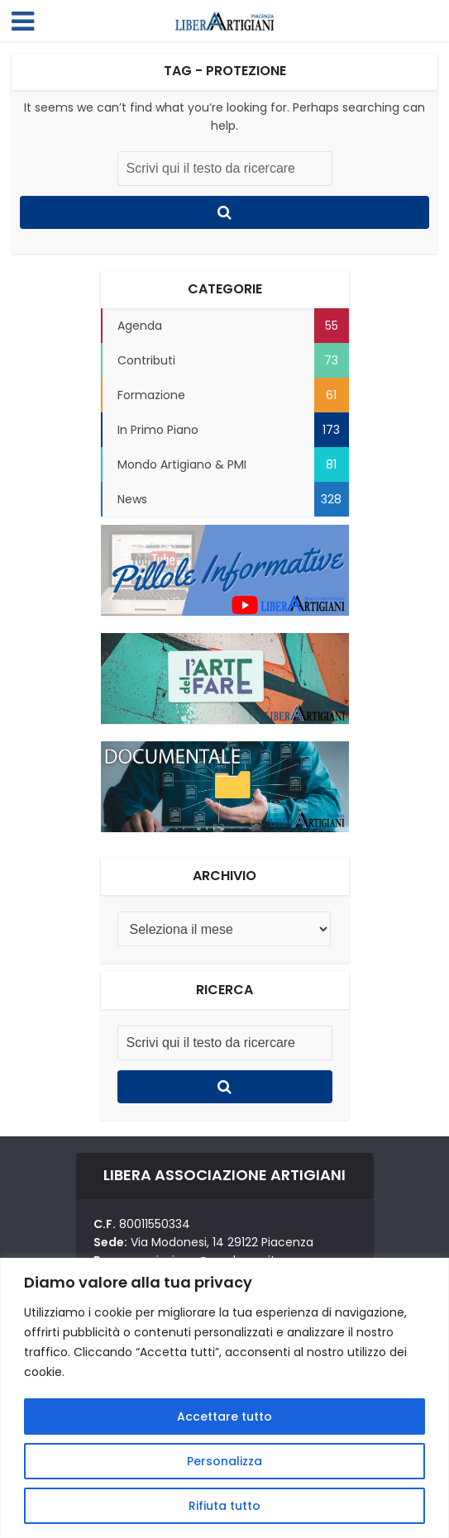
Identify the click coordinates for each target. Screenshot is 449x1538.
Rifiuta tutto (224, 1506)
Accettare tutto (224, 1416)
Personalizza (224, 1461)
